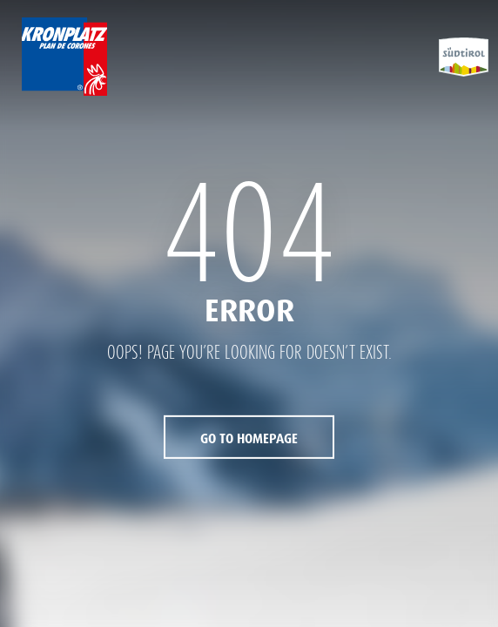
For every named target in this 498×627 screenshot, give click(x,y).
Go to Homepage (249, 439)
